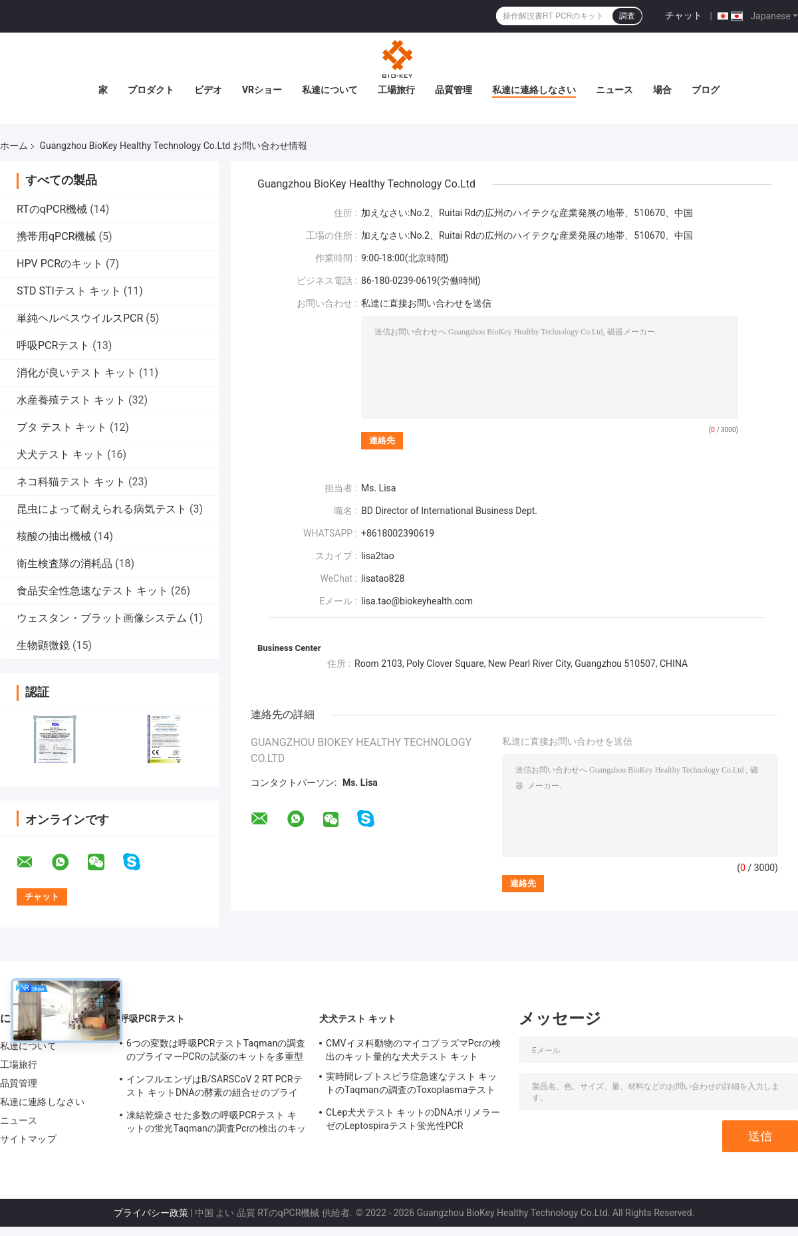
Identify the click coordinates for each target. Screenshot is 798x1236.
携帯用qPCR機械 (56, 236)
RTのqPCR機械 (52, 209)
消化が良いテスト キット (76, 372)
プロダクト (151, 89)
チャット (683, 15)
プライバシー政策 (151, 1212)
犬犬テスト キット (60, 454)
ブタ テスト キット (62, 427)
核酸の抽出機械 (54, 536)
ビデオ (208, 89)
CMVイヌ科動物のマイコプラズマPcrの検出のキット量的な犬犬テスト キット (413, 1050)
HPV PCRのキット (60, 263)
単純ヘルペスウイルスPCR (80, 318)
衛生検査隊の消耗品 (64, 563)
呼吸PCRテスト (53, 345)
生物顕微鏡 (43, 645)
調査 (627, 16)
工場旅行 (396, 89)
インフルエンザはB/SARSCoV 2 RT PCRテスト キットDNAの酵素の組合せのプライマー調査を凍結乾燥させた (214, 1088)
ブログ (706, 89)
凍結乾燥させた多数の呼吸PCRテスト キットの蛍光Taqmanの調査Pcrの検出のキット (216, 1124)
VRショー (262, 89)
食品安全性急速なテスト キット (92, 590)
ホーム (14, 145)
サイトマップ (28, 1139)
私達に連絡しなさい (534, 89)
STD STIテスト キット (69, 291)
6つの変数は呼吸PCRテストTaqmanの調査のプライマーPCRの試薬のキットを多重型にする (216, 1052)
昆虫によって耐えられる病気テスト (102, 509)
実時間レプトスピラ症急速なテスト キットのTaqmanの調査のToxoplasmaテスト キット (411, 1085)
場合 (662, 89)
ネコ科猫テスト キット (71, 481)
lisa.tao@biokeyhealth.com (417, 601)
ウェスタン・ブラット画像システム (102, 618)
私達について (330, 89)
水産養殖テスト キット (71, 400)
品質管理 (453, 89)
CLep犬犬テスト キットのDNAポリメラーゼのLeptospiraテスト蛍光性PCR (413, 1119)
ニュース (614, 89)
